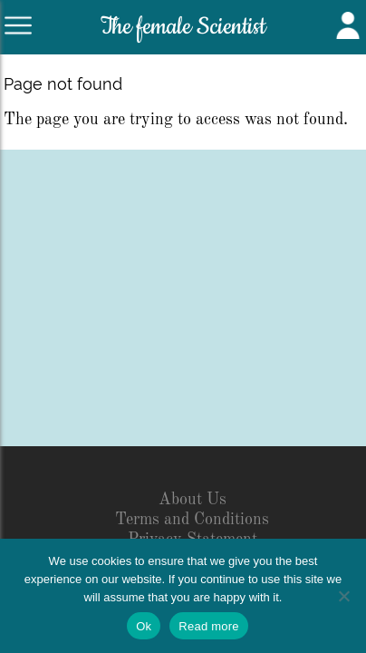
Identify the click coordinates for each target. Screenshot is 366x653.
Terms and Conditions (192, 520)
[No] (343, 596)
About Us (192, 500)
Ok (143, 626)
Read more (208, 626)
